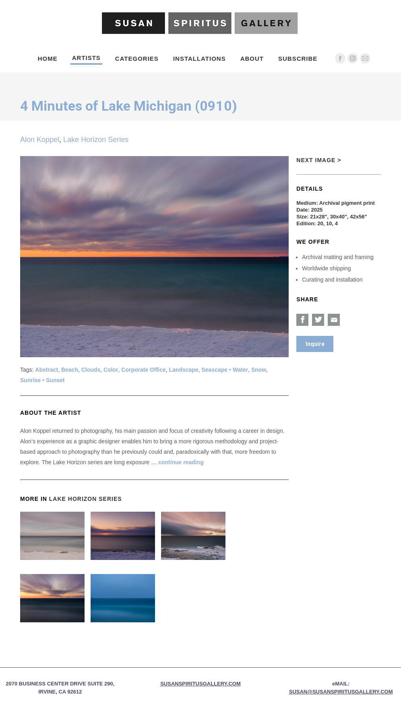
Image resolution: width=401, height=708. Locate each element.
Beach (69, 369)
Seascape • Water (225, 369)
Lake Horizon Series (95, 140)
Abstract (46, 369)
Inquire (315, 344)
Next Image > (318, 160)
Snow (258, 369)
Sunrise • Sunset (42, 380)
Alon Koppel (39, 140)
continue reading (181, 462)
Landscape (183, 369)
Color (110, 369)
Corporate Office (143, 369)
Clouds (90, 369)
